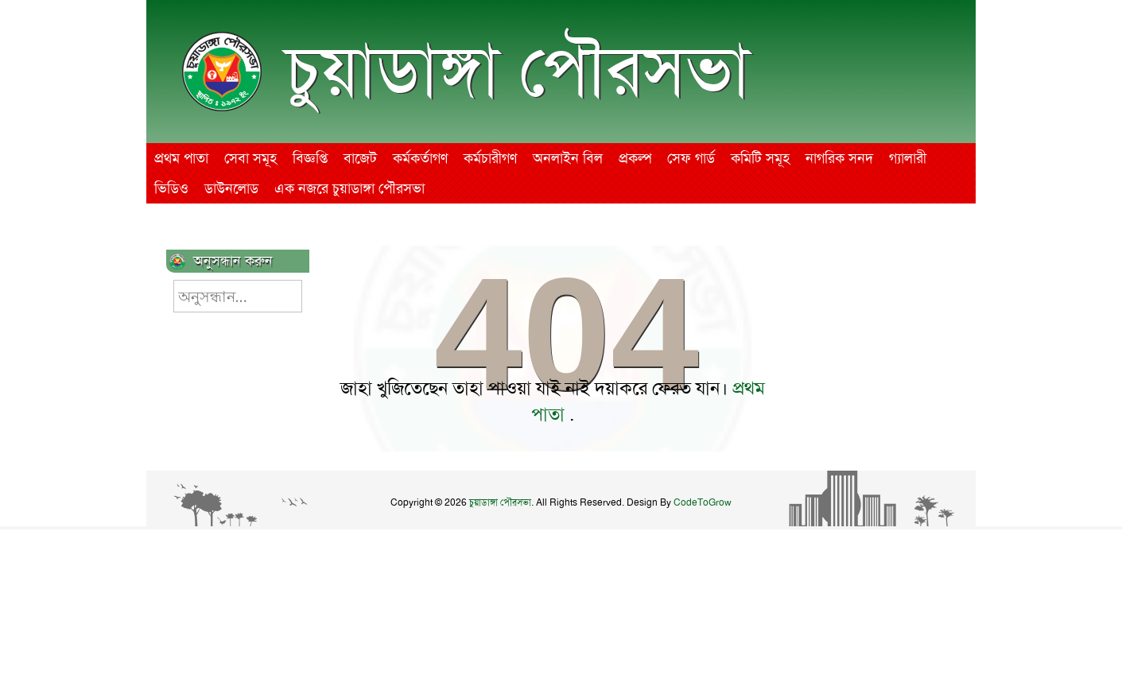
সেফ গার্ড (691, 158)
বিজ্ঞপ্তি (310, 158)
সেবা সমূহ (250, 158)
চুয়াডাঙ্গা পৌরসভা (517, 70)
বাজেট (360, 158)
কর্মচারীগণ (490, 158)
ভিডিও (171, 188)
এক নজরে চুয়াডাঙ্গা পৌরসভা (349, 188)
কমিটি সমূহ (760, 158)
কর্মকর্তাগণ (420, 158)
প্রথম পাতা (181, 158)
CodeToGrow (703, 502)
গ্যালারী (907, 158)
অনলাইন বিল (568, 158)
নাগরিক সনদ (839, 158)
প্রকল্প (635, 158)
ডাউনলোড (231, 188)
